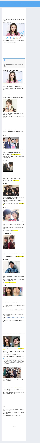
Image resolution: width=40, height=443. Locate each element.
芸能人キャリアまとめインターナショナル (9, 1)
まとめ (5, 66)
